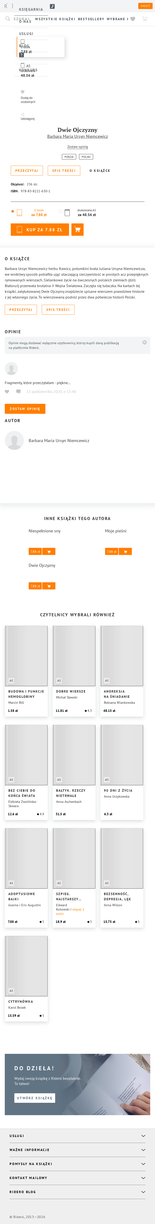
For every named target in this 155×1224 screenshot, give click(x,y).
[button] (29, 96)
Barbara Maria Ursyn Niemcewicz (77, 136)
